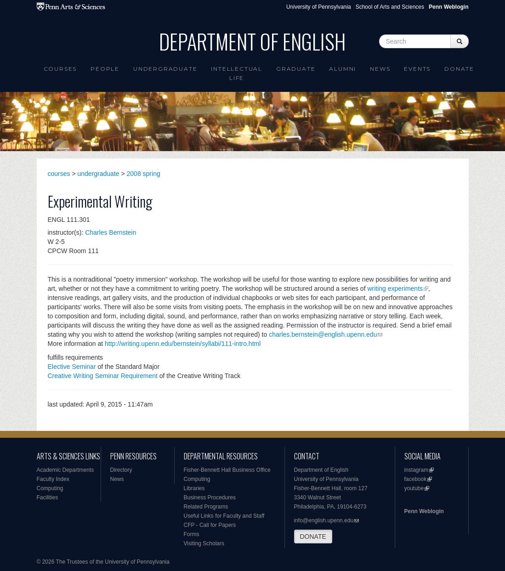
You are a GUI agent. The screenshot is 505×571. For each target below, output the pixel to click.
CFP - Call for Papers (210, 525)
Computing (50, 488)
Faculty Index (53, 479)
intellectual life (236, 73)
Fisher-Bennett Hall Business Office (227, 470)
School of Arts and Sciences (390, 7)
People (105, 68)
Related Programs (206, 506)
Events (417, 68)
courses (59, 173)
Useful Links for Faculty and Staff (224, 516)
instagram (416, 470)
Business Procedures (210, 497)
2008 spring (143, 173)
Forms (191, 534)
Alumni (342, 68)
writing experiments (395, 288)
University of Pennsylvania (318, 7)
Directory (121, 470)
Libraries (194, 488)
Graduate (295, 68)
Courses (60, 68)
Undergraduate (165, 68)
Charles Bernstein (110, 232)
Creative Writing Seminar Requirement (103, 375)
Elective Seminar (72, 366)
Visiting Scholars (204, 543)
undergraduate (98, 173)
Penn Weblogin (424, 511)
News (380, 68)
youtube (414, 488)
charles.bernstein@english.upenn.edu (323, 334)
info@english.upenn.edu (324, 520)
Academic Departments (65, 470)
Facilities (47, 497)
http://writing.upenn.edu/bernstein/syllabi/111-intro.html (183, 343)
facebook (415, 479)
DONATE (313, 536)
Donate (459, 68)
